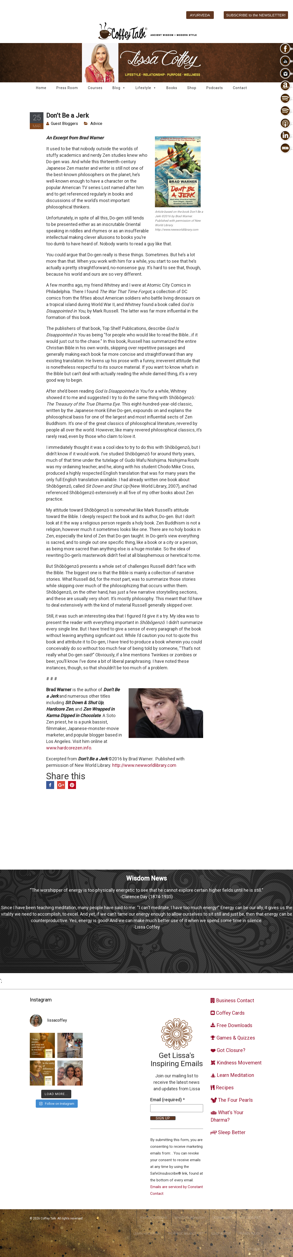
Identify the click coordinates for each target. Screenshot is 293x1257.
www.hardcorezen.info (68, 747)
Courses (95, 88)
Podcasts (214, 88)
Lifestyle (146, 88)
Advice (96, 123)
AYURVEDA (200, 15)
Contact (240, 88)
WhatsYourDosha (153, 1217)
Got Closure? (250, 1217)
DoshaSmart (222, 1217)
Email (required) (167, 1099)
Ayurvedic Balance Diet (185, 1233)
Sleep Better (221, 1233)
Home (41, 88)
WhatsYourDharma (190, 1217)
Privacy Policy (249, 1233)
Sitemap (254, 1249)
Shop (191, 88)
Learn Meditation (147, 1233)
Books (171, 88)
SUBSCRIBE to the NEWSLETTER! (256, 15)
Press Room (67, 88)
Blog (119, 88)
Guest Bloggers (64, 123)
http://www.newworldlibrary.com (144, 765)
